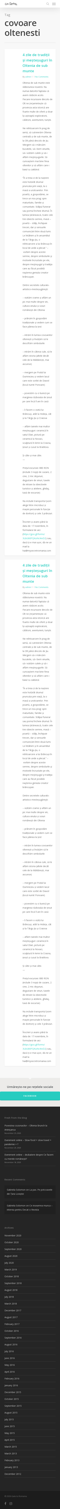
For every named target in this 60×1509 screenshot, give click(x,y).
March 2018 (10, 1303)
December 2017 (12, 1310)
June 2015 (9, 1426)
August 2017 (10, 1317)
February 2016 (11, 1378)
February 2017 (11, 1324)
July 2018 (9, 1296)
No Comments (41, 76)
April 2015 (9, 1439)
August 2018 (10, 1289)
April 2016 (9, 1371)
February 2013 (11, 1460)
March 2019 (10, 1269)
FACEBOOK (30, 1096)
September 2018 (13, 1283)
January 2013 (11, 1467)
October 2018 (11, 1276)
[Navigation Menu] (54, 3)
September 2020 (13, 1249)
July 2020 (9, 1262)
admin (28, 76)
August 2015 (10, 1412)
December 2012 (12, 1473)
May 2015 (9, 1433)
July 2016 (9, 1351)
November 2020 (12, 1235)
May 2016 (9, 1364)
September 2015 (13, 1405)
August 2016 (10, 1344)
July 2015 (9, 1419)
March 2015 (10, 1446)
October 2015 (11, 1398)
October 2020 (11, 1242)
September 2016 (13, 1337)
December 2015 (12, 1392)
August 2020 (10, 1255)
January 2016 (11, 1385)
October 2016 (11, 1330)
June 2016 (9, 1358)
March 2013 (10, 1453)
